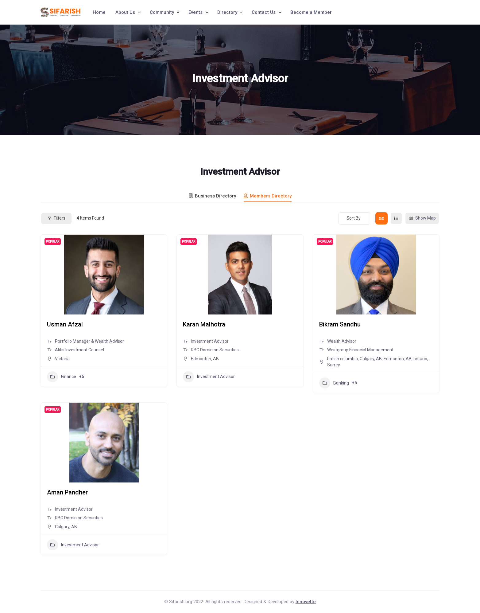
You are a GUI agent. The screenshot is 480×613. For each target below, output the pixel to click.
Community (162, 12)
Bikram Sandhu (340, 324)
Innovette (306, 601)
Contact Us (264, 12)
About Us (125, 12)
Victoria (62, 358)
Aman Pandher (67, 492)
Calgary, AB (371, 358)
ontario (420, 358)
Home (99, 12)
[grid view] (381, 218)
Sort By (353, 218)
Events (195, 12)
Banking (334, 382)
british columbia (342, 358)
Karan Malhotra (204, 324)
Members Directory (268, 196)
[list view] (396, 218)
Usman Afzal (65, 324)
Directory (227, 12)
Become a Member (311, 12)
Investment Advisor (209, 376)
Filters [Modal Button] (56, 218)
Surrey (333, 364)
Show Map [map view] (422, 218)
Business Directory (212, 196)
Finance (61, 376)
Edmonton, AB (205, 358)
